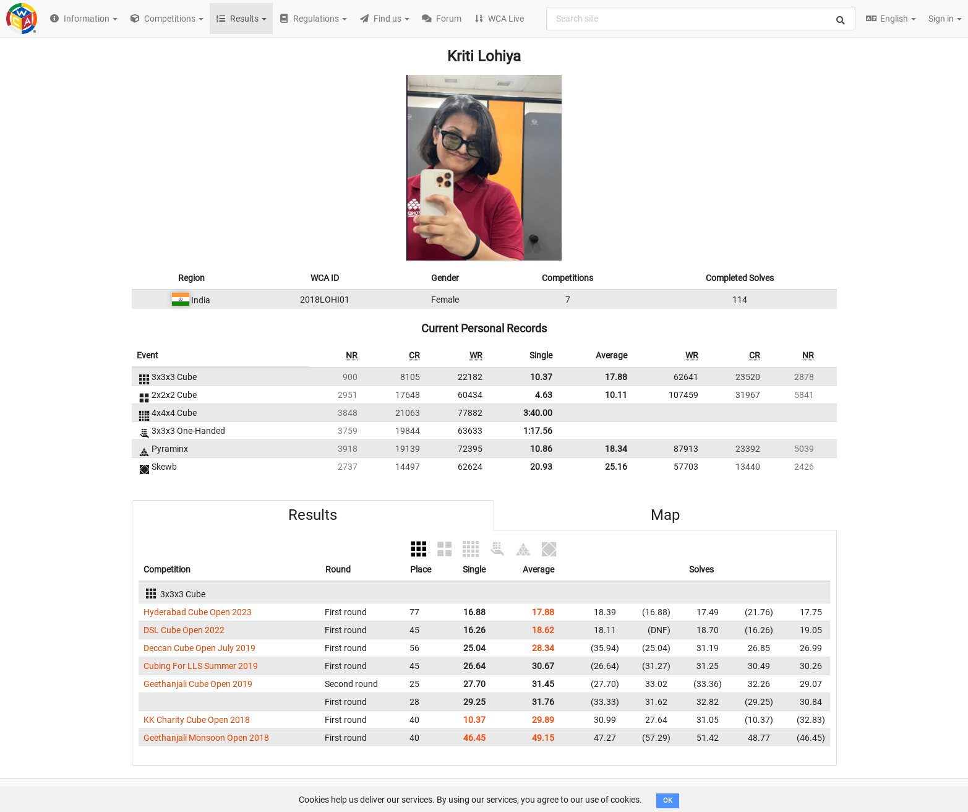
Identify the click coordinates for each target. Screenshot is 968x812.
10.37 (541, 377)
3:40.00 (537, 413)
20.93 (541, 467)
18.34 (616, 449)
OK (667, 801)
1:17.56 (537, 431)
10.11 (616, 395)
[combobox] (700, 18)
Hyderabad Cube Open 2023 (197, 612)
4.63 (543, 395)
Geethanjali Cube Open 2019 (197, 684)
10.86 (541, 449)
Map (665, 515)
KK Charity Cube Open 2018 (196, 720)
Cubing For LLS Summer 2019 (200, 666)
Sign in (945, 19)
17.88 (616, 377)
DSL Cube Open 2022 (184, 630)
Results (312, 515)
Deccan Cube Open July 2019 (199, 648)
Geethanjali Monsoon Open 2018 (206, 738)
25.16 (616, 467)
